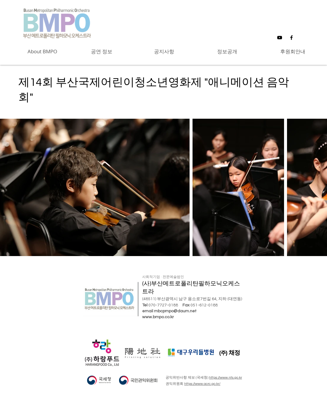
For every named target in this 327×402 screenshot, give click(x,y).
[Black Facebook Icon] (291, 38)
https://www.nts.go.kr (225, 378)
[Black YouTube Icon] (280, 38)
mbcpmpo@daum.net (175, 311)
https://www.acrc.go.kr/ (202, 384)
